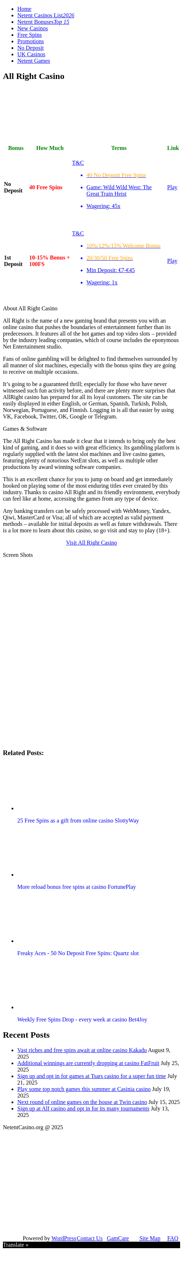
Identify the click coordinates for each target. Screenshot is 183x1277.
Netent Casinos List (45, 15)
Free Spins (29, 35)
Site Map (149, 1238)
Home (24, 9)
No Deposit (30, 48)
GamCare (118, 1238)
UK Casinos (31, 54)
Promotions (30, 41)
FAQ (172, 1238)
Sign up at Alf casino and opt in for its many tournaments (83, 1108)
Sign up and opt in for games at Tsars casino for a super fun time (91, 1076)
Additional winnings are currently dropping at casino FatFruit (88, 1063)
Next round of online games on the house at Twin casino (82, 1102)
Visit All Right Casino (91, 543)
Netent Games (33, 61)
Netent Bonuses (43, 22)
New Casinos (32, 28)
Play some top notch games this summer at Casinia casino (84, 1089)
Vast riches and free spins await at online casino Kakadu (82, 1050)
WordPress (64, 1238)
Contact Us (90, 1238)
